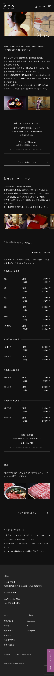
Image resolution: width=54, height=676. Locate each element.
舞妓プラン (8, 630)
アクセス (7, 635)
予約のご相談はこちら (27, 162)
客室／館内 (8, 620)
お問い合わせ (9, 644)
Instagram (31, 630)
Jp (36, 6)
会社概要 (7, 654)
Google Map (11, 592)
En (40, 6)
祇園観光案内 (9, 640)
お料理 (6, 625)
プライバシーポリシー (23, 654)
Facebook (31, 620)
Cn (44, 6)
